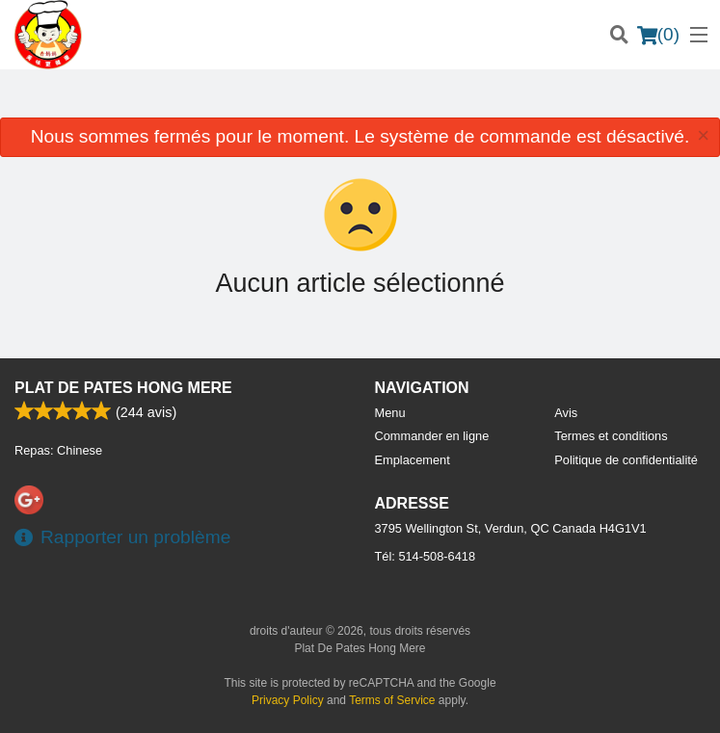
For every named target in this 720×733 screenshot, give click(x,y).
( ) (658, 34)
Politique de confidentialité (626, 460)
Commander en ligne (432, 436)
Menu (390, 413)
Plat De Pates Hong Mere (123, 388)
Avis (565, 413)
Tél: (425, 556)
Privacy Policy (288, 700)
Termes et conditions (610, 436)
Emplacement (412, 460)
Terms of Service (392, 700)
